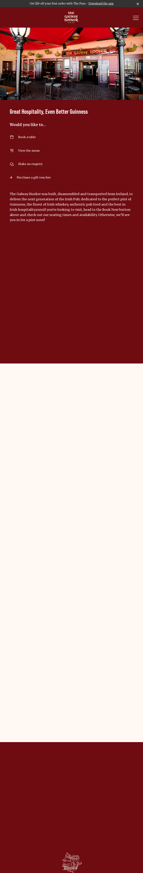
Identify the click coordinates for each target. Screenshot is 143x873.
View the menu (71, 151)
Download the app (101, 3)
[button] (136, 19)
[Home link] (71, 17)
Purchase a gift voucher (71, 177)
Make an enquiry (71, 164)
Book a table (71, 137)
